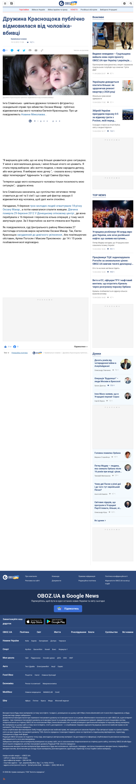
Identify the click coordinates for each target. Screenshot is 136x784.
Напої (37, 675)
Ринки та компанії (32, 684)
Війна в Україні (38, 10)
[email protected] (34, 765)
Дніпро (53, 641)
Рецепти (28, 675)
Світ (39, 632)
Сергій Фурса (100, 401)
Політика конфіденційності (116, 576)
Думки (96, 353)
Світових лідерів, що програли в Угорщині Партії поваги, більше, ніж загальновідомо (108, 505)
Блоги (91, 632)
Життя (57, 632)
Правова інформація (86, 576)
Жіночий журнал (62, 701)
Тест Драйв (30, 666)
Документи (56, 581)
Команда (55, 576)
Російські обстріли (89, 10)
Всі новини (127, 632)
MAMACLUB (48, 692)
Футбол (28, 649)
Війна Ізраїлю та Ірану (57, 10)
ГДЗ (26, 658)
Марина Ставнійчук (102, 457)
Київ (27, 641)
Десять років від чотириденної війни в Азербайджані (105, 363)
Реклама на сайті (32, 581)
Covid (57, 692)
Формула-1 (63, 649)
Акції (53, 666)
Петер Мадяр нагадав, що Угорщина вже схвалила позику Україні (110, 244)
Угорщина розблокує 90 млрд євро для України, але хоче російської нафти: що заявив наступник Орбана (112, 235)
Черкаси (62, 641)
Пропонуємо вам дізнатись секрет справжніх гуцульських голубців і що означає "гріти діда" (112, 67)
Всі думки (99, 520)
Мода (50, 701)
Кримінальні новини (19, 39)
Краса (43, 701)
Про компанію (31, 576)
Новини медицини (33, 692)
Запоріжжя (43, 641)
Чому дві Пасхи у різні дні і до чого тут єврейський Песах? (108, 487)
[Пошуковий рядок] (131, 3)
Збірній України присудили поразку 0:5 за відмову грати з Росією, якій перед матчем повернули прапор (105, 115)
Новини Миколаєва (33, 114)
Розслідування (78, 632)
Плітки (35, 701)
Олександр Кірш (101, 512)
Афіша (27, 701)
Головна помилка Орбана (108, 453)
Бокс (54, 649)
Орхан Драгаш (100, 386)
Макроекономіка (50, 684)
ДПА (59, 658)
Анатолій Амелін (101, 494)
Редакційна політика (20, 353)
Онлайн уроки (49, 658)
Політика (24, 632)
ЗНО (65, 658)
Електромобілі (43, 666)
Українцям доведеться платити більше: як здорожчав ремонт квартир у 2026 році (105, 86)
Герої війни (24, 10)
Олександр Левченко (103, 370)
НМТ (71, 658)
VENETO (74, 10)
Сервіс (60, 666)
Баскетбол (38, 649)
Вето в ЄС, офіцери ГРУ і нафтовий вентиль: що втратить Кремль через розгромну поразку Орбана (112, 283)
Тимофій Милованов (102, 476)
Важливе (98, 17)
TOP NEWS (99, 195)
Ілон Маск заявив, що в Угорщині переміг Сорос (107, 395)
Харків (33, 641)
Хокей (47, 649)
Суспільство (111, 632)
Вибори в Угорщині (108, 10)
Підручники (36, 658)
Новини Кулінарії (49, 675)
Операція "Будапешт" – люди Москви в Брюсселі (107, 380)
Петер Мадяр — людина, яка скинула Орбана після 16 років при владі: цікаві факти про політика (108, 468)
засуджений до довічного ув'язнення (39, 234)
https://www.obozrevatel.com (92, 713)
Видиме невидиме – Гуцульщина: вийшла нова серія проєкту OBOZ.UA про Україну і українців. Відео (111, 57)
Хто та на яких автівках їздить (106, 268)
